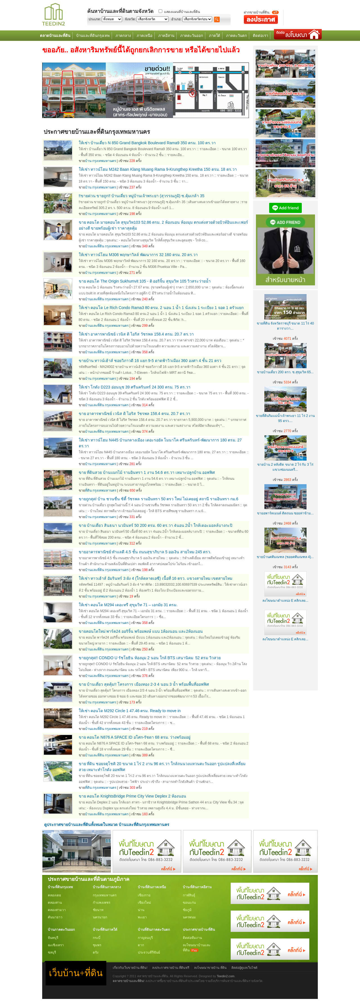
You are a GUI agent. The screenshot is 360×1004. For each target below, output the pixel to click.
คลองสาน (55, 903)
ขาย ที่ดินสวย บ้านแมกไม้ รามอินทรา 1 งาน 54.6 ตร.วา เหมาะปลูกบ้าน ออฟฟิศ (147, 472)
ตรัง (95, 952)
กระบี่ (96, 938)
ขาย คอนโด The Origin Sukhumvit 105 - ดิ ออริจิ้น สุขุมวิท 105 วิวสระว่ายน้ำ (145, 281)
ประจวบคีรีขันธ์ (149, 952)
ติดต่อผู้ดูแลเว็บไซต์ (244, 967)
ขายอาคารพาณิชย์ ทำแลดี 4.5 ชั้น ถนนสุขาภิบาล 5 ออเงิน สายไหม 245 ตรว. (145, 552)
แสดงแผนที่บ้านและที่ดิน (182, 12)
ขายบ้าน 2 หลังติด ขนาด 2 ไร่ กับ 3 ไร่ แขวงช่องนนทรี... (285, 464)
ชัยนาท (98, 910)
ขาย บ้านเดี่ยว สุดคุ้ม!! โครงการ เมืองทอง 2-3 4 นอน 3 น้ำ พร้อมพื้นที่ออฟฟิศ (144, 684)
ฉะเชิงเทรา (56, 945)
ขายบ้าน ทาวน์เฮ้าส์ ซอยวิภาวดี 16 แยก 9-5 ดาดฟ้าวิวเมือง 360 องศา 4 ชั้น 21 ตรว (150, 360)
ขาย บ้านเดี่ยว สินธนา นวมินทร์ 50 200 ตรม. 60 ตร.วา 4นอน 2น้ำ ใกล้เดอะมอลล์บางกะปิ (156, 525)
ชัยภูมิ (187, 910)
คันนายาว (55, 917)
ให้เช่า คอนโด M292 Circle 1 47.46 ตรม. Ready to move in (130, 710)
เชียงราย (144, 895)
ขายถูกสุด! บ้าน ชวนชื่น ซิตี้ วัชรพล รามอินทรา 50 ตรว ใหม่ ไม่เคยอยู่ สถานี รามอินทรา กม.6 (158, 499)
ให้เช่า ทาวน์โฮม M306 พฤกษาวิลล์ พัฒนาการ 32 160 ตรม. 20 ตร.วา (138, 254)
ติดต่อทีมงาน (192, 938)
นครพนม (189, 917)
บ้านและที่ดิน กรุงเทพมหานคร (107, 246)
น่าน (141, 910)
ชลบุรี (52, 952)
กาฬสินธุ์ (189, 895)
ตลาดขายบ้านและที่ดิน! (129, 981)
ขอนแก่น (189, 903)
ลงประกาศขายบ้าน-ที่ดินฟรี (170, 967)
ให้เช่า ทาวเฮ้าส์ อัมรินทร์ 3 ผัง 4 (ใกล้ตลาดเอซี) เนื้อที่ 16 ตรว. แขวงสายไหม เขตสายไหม (155, 578)
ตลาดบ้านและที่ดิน (55, 36)
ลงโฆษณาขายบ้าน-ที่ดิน (210, 967)
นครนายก (100, 917)
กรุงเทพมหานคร (104, 895)
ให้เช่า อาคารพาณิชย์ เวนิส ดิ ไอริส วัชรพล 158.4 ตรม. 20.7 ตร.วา (136, 334)
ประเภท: (95, 19)
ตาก (141, 945)
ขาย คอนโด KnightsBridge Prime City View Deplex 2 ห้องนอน (132, 796)
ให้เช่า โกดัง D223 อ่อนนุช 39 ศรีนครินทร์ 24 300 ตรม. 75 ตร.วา (134, 387)
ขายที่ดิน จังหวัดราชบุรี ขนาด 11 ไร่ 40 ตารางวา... (285, 323)
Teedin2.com (226, 976)
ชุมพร (97, 945)
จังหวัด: (130, 19)
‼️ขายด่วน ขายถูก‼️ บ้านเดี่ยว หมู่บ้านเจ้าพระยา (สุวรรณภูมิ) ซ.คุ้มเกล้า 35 (141, 196)
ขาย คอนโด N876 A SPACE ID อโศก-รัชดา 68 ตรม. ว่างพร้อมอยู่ (135, 737)
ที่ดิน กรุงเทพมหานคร (100, 490)
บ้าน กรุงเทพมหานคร (100, 161)
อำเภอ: (176, 19)
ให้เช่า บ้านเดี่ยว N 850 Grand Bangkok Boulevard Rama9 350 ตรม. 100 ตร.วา (147, 143)
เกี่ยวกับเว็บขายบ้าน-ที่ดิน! (130, 967)
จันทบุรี (53, 938)
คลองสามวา (57, 910)
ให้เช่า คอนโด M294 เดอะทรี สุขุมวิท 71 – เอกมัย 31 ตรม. (128, 605)
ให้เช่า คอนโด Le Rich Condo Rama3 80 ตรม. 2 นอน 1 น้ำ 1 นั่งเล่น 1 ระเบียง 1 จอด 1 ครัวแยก (161, 307)
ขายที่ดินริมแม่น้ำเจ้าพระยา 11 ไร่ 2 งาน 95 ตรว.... (285, 416)
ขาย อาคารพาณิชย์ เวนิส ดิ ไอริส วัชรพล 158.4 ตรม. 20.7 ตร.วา (134, 413)
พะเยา (142, 917)
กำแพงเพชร (101, 903)
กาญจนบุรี (145, 938)
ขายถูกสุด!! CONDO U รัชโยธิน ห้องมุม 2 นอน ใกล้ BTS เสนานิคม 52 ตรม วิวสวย (150, 658)
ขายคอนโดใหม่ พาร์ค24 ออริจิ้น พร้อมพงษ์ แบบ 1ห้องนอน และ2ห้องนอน (141, 631)
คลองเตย (54, 895)
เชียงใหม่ (144, 903)
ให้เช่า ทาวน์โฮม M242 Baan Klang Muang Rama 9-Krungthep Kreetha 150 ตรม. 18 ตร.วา (158, 169)
